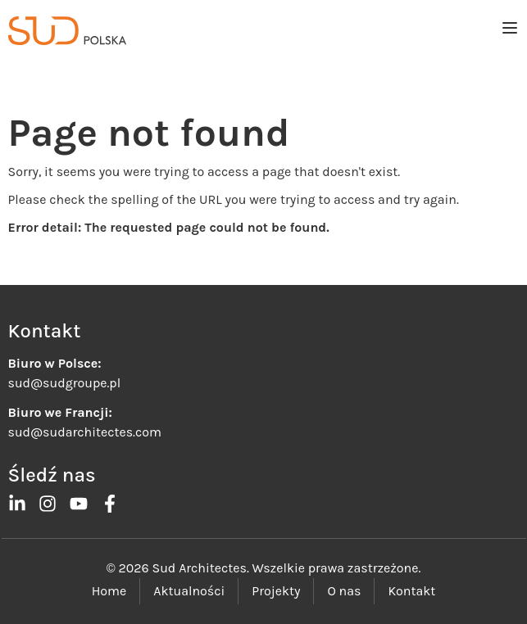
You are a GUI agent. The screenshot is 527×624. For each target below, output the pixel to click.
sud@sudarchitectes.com (84, 432)
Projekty (276, 591)
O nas (344, 591)
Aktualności (189, 591)
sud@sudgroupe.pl (64, 383)
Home (109, 591)
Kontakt (411, 591)
